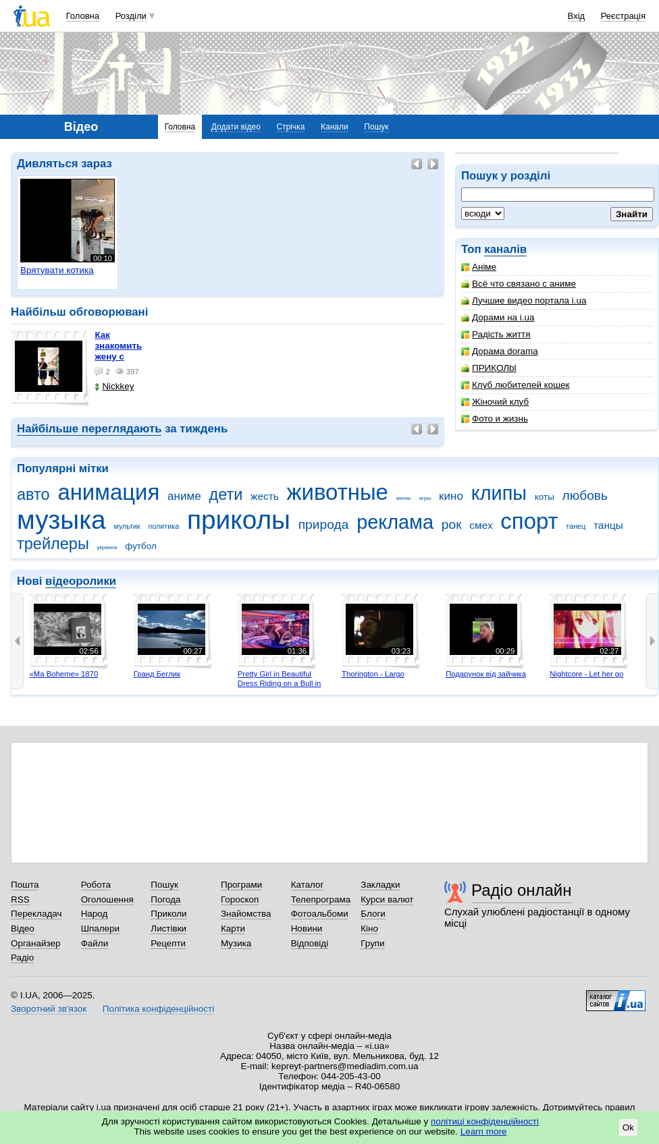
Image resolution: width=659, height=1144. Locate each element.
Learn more (483, 1131)
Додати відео (236, 127)
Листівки (168, 928)
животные (337, 492)
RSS (20, 899)
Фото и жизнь (494, 418)
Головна (82, 16)
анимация (108, 492)
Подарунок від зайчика (486, 674)
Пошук (376, 127)
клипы (499, 493)
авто (33, 494)
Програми (241, 885)
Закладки (380, 885)
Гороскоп (240, 899)
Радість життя (496, 334)
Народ (94, 914)
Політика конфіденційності (158, 1009)
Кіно (369, 928)
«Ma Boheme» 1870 (64, 674)
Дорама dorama (499, 351)
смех (480, 525)
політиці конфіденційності (485, 1121)
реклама (395, 522)
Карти (233, 928)
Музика (236, 943)
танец (575, 526)
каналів (505, 249)
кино (451, 496)
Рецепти (168, 943)
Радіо (22, 957)
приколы (238, 519)
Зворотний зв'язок (48, 1009)
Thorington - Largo (373, 674)
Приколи (168, 914)
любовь (585, 495)
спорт (529, 521)
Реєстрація (623, 16)
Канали (334, 127)
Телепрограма (321, 899)
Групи (372, 943)
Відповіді (310, 943)
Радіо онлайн (521, 890)
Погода (165, 899)
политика (164, 526)
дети (225, 494)
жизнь (403, 498)
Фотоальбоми (319, 914)
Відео (22, 928)
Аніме (478, 267)
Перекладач (36, 914)
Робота (96, 885)
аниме (184, 496)
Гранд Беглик (157, 674)
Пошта (24, 885)
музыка (61, 519)
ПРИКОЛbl (489, 368)
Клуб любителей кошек (515, 385)
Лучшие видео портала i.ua (523, 300)
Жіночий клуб (495, 402)
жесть (265, 496)
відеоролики (80, 581)
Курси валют (387, 899)
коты (544, 497)
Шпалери (100, 928)
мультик (126, 526)
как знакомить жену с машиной (118, 351)
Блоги (373, 914)
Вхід (576, 16)
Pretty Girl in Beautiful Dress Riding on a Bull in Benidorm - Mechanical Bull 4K (279, 688)
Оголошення (107, 899)
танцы (608, 525)
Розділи (131, 16)
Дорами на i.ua (497, 317)
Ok (628, 1127)
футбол (141, 546)
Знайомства (246, 914)
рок (452, 524)
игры (425, 498)
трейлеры (53, 543)
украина (107, 547)
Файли (95, 943)
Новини (307, 928)
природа (323, 524)
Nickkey (114, 386)
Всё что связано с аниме (518, 284)
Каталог (307, 885)
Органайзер (35, 943)
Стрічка (290, 127)
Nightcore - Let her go (586, 674)
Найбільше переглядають (89, 428)
